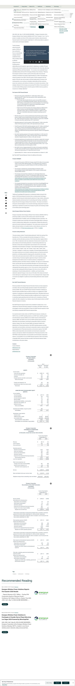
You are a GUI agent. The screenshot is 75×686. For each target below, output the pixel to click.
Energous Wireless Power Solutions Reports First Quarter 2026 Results (15, 590)
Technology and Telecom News (57, 6)
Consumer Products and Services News (16, 6)
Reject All (57, 683)
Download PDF (62, 27)
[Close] (73, 683)
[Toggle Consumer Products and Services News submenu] (20, 6)
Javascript (61, 32)
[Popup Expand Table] (51, 355)
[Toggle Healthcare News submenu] (44, 6)
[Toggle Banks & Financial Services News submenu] (36, 6)
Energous (33, 26)
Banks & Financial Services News (32, 6)
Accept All (66, 683)
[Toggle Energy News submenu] (28, 6)
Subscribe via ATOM (63, 30)
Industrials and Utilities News (49, 6)
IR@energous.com (16, 347)
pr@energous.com (16, 351)
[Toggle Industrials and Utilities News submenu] (52, 6)
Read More (5, 604)
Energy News (24, 6)
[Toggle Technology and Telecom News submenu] (60, 6)
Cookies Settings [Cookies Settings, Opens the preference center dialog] (49, 683)
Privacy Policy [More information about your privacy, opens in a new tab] (4, 685)
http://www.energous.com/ (28, 228)
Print (60, 25)
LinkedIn (41, 228)
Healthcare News (40, 6)
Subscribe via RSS (63, 29)
